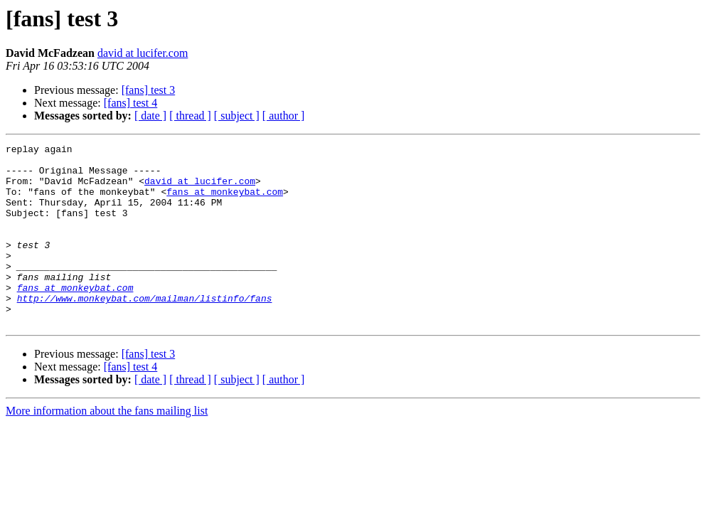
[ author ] (283, 116)
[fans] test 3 (149, 90)
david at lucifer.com (142, 53)
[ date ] (150, 116)
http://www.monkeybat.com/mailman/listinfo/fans (144, 330)
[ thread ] (190, 116)
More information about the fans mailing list (107, 447)
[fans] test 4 (131, 103)
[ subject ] (237, 116)
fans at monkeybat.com (224, 202)
